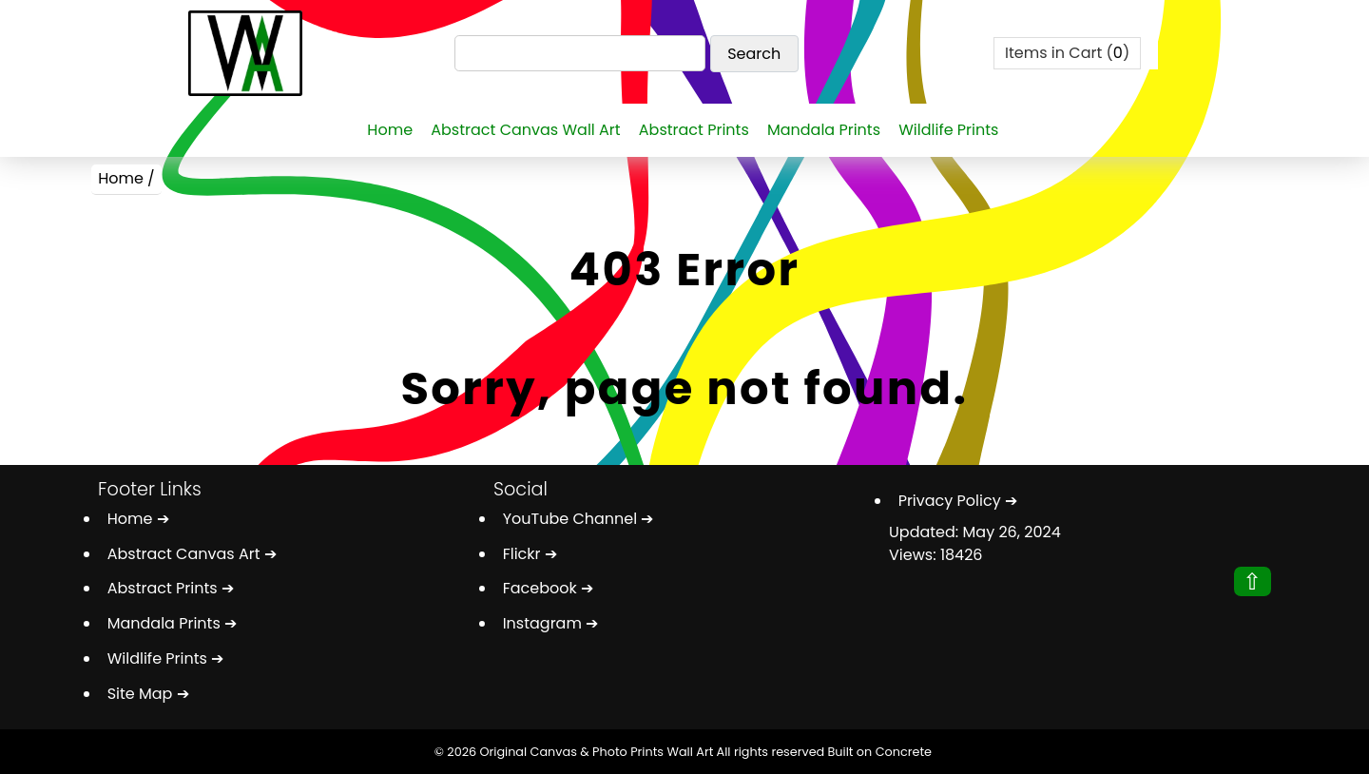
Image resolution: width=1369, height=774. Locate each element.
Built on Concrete (879, 752)
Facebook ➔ (548, 588)
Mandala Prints (823, 130)
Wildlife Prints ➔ (165, 658)
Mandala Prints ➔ (172, 623)
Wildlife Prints (948, 130)
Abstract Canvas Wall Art (525, 130)
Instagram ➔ (551, 623)
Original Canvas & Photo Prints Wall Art (596, 752)
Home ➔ (138, 519)
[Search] (580, 53)
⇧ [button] (1252, 581)
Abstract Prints (694, 130)
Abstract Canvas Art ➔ (192, 554)
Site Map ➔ (148, 694)
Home (390, 130)
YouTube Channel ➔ (578, 519)
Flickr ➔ (530, 554)
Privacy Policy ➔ (957, 501)
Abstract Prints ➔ (170, 588)
